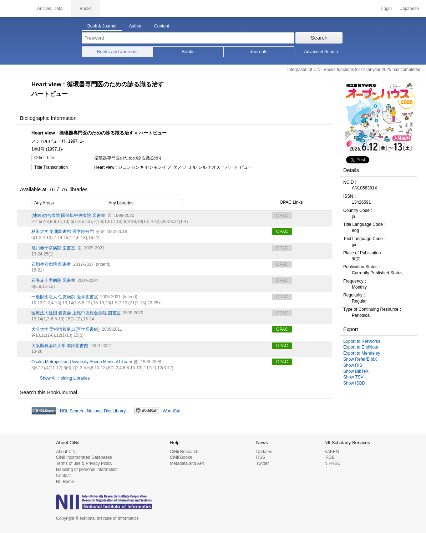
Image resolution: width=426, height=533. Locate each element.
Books (188, 51)
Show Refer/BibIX (360, 359)
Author (135, 26)
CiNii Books (181, 457)
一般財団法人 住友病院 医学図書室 (64, 296)
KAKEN (331, 451)
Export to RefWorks (361, 341)
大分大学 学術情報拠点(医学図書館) (65, 329)
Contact (63, 475)
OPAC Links (287, 202)
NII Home (65, 481)
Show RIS (352, 365)
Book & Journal (101, 26)
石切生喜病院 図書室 (51, 264)
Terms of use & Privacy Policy (84, 463)
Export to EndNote (360, 347)
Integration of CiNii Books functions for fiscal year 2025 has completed (353, 69)
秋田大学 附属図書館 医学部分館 (62, 231)
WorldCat (172, 410)
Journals (259, 51)
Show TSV (353, 377)
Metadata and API (187, 463)
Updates (264, 451)
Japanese (409, 8)
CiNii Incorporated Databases (84, 457)
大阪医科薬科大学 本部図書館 (59, 345)
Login (386, 8)
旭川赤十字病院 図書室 (53, 247)
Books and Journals (117, 51)
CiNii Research (184, 451)
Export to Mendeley (361, 353)
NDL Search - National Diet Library (93, 410)
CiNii (14, 8)
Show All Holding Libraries (65, 378)
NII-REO (332, 463)
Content (161, 26)
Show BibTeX (356, 371)
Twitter (262, 463)
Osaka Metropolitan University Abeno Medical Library (81, 361)
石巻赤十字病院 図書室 (53, 280)
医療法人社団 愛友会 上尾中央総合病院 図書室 (76, 312)
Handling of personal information (87, 469)
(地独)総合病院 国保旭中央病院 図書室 (68, 215)
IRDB (329, 457)
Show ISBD (354, 383)
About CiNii (66, 451)
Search (319, 38)
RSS (260, 457)
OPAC (282, 231)
